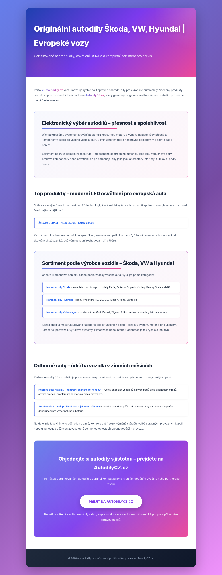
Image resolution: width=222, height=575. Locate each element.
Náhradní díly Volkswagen (61, 312)
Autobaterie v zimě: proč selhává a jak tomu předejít (69, 406)
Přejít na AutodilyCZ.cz (111, 501)
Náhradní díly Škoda (58, 287)
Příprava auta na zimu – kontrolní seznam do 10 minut (70, 389)
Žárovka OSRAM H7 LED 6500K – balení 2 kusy (66, 222)
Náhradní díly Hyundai (59, 299)
